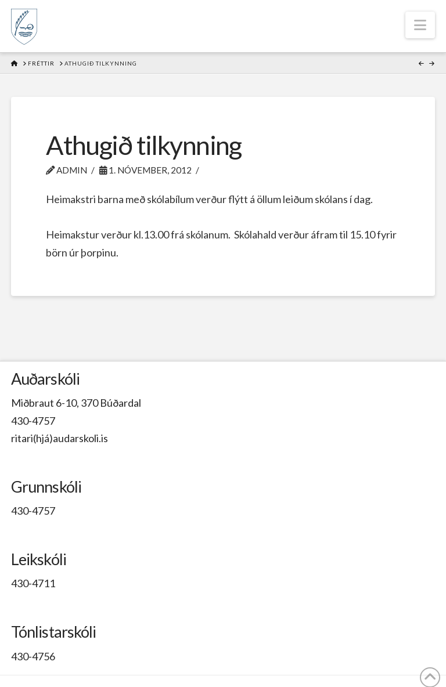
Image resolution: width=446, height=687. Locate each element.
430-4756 (33, 656)
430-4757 (33, 420)
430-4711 (33, 583)
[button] (420, 25)
